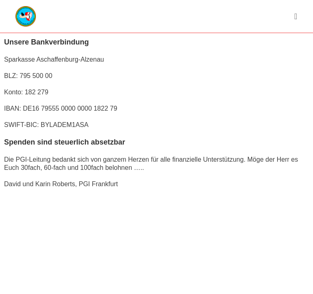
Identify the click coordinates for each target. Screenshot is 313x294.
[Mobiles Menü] (296, 16)
